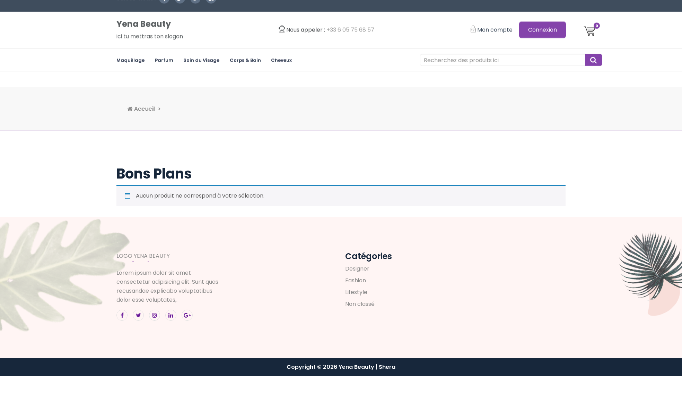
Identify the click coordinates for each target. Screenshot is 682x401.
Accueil (189, 109)
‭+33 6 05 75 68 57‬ (350, 16)
